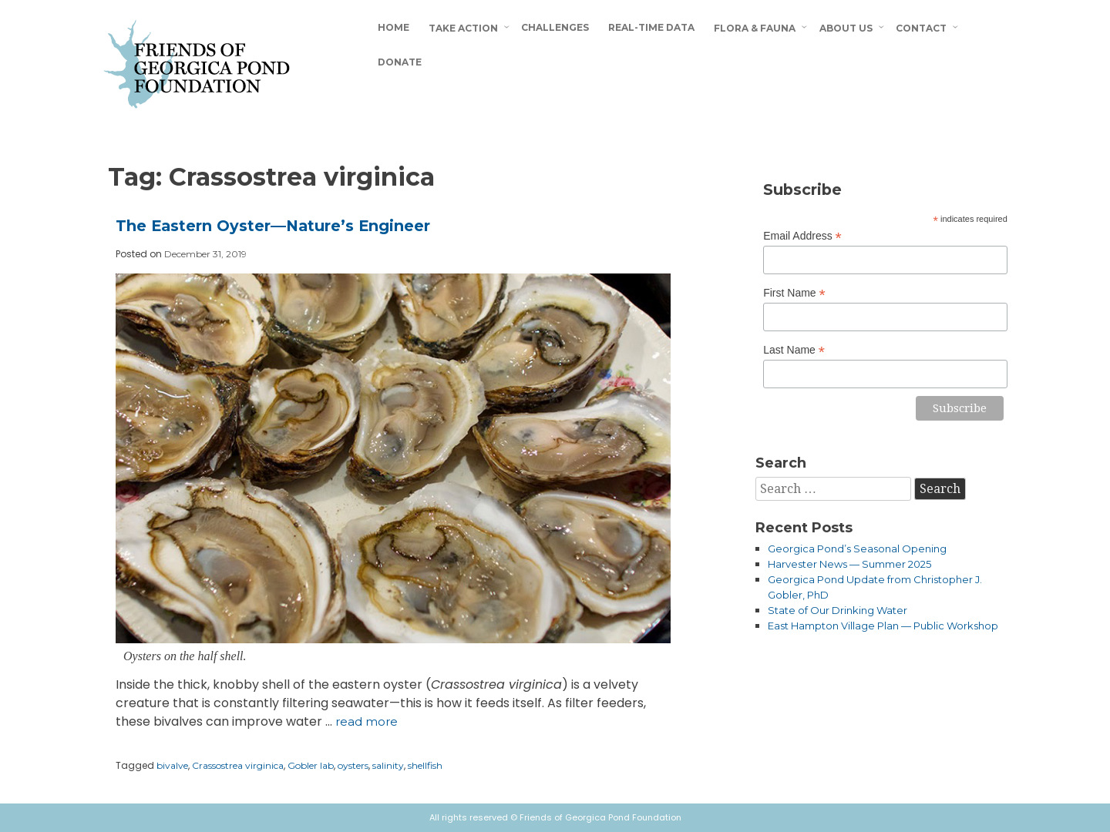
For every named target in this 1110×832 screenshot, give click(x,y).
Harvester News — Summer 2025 (849, 564)
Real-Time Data (651, 27)
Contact (921, 28)
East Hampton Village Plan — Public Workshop (883, 625)
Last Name (794, 350)
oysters (353, 765)
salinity (388, 765)
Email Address (802, 236)
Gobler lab (311, 765)
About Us (846, 28)
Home (393, 27)
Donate (400, 62)
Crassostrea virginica (238, 765)
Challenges (555, 27)
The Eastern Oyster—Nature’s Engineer (273, 225)
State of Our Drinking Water (837, 610)
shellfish (425, 765)
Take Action (463, 28)
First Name (794, 293)
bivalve (172, 765)
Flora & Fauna (755, 28)
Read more (366, 721)
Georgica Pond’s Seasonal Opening (857, 548)
